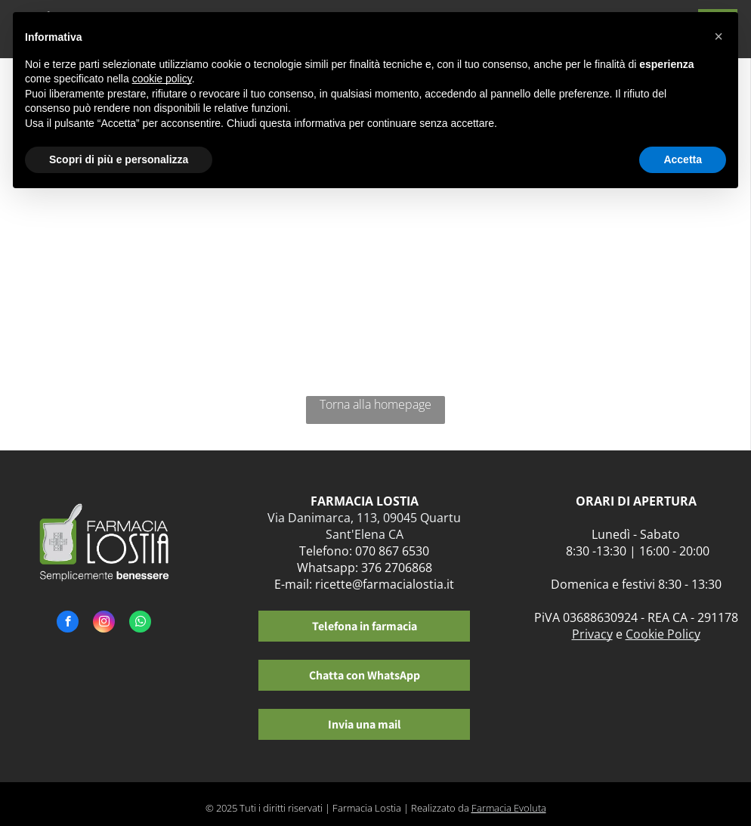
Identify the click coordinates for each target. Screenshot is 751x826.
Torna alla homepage (375, 404)
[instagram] (104, 623)
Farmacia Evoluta (508, 808)
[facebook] (68, 623)
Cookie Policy (663, 634)
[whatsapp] (140, 623)
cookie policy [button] (162, 79)
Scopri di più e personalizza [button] (118, 159)
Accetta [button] (682, 159)
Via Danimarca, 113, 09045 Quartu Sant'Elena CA (364, 526)
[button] (718, 36)
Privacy (592, 634)
